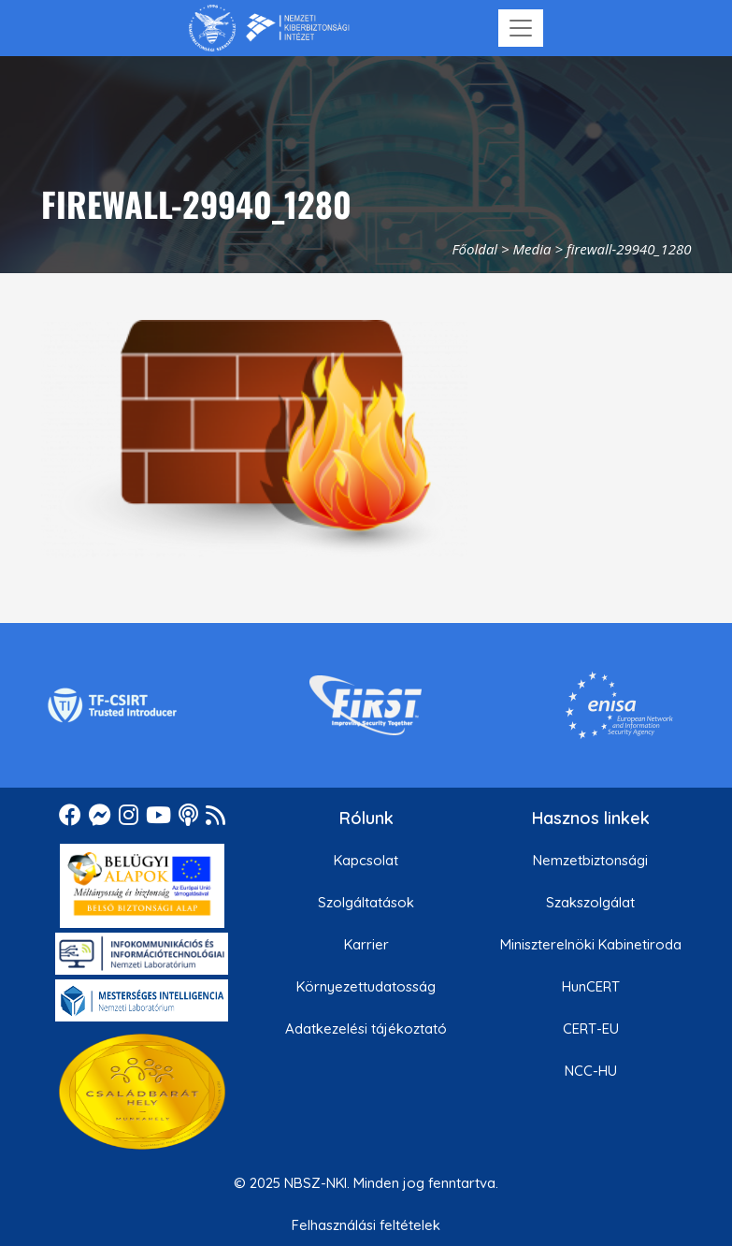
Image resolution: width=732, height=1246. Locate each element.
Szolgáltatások (366, 902)
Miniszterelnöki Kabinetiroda (591, 944)
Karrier (366, 944)
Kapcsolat (366, 860)
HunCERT (591, 986)
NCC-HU (591, 1070)
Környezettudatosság (366, 986)
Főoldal (474, 248)
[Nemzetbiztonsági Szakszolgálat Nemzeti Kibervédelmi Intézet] (269, 28)
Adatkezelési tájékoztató (366, 1028)
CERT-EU (591, 1028)
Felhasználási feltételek (366, 1225)
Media (532, 248)
